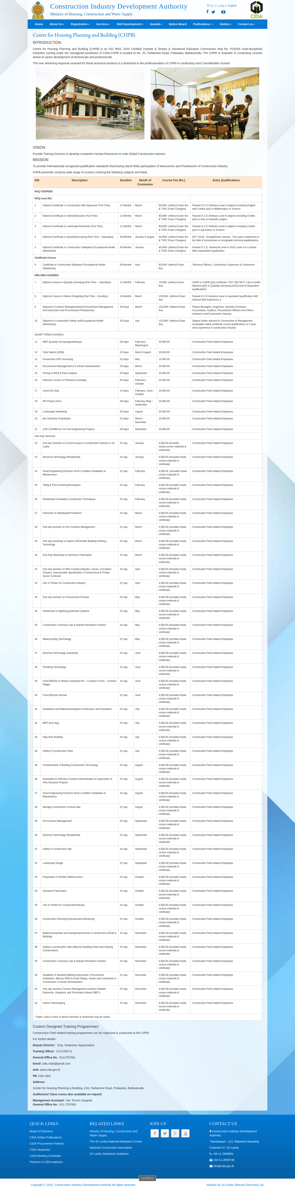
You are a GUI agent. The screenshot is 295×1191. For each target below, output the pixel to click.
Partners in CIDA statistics (46, 1162)
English (232, 5)
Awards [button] (156, 24)
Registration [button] (80, 24)
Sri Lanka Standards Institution (109, 1153)
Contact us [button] (246, 24)
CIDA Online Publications (46, 1137)
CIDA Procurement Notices (47, 1143)
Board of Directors (41, 1131)
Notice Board (178, 24)
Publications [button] (203, 24)
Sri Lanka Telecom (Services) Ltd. (242, 1184)
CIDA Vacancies (40, 1149)
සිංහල (210, 5)
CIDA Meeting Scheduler (45, 1155)
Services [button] (103, 24)
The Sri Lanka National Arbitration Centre (116, 1141)
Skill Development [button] (130, 24)
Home (39, 24)
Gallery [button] (225, 24)
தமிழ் (221, 5)
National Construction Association (111, 1147)
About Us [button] (57, 24)
